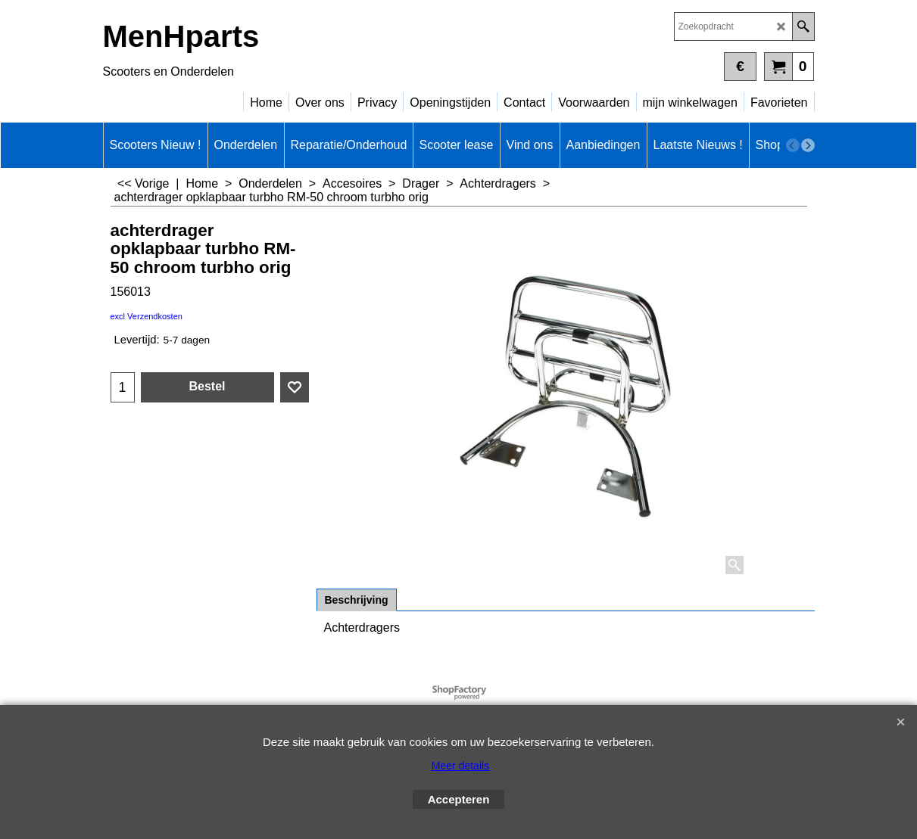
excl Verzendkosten (146, 316)
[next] (808, 145)
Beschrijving (356, 600)
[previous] (793, 145)
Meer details (460, 766)
